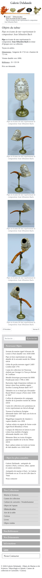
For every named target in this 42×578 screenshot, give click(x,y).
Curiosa (7, 516)
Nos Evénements (11, 537)
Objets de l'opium (10, 506)
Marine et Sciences (11, 495)
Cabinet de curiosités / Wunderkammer (19, 502)
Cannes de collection (12, 498)
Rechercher (32, 338)
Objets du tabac (10, 509)
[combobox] (15, 339)
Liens (6, 549)
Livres (6, 520)
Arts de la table (10, 513)
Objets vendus (9, 523)
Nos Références (11, 531)
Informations (10, 543)
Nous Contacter (11, 555)
